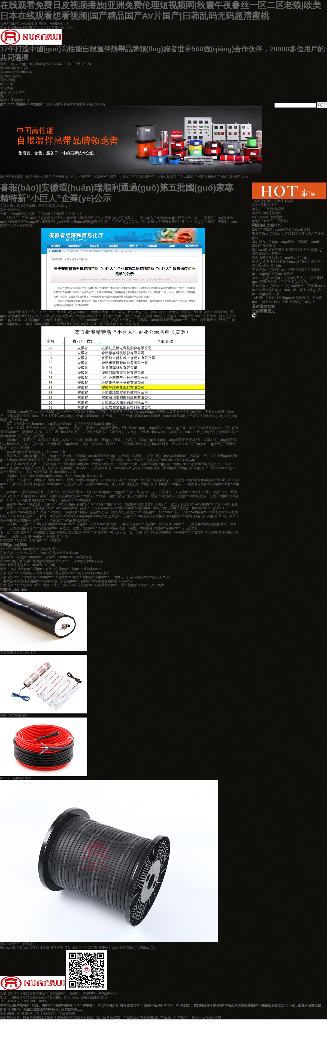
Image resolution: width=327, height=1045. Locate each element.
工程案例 (6, 88)
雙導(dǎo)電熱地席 (267, 213)
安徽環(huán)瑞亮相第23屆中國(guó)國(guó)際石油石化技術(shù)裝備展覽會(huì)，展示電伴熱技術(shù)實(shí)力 (82, 585)
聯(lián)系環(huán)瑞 (54, 23)
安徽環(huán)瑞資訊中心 (59, 176)
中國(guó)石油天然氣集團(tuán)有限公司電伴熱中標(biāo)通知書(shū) (50, 569)
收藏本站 (6, 23)
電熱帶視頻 (8, 80)
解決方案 (6, 84)
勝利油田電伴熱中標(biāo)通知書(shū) (27, 565)
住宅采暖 (52, 104)
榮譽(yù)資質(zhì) (12, 92)
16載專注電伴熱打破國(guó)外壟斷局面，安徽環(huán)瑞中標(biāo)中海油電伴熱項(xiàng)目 (287, 300)
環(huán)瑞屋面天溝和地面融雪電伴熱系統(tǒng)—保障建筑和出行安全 (51, 561)
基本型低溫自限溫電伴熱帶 (273, 201)
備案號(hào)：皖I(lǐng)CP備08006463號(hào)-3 (83, 993)
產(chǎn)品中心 (11, 76)
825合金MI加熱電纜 (268, 217)
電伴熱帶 (65, 104)
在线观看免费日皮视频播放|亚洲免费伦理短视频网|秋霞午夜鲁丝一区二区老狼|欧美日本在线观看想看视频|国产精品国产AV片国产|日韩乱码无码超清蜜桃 (110, 1017)
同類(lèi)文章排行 (267, 225)
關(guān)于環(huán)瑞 (16, 72)
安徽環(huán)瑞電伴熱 (45, 540)
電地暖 (77, 104)
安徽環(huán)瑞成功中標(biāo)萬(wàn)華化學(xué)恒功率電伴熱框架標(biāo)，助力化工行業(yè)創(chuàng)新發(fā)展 (288, 290)
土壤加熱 (98, 104)
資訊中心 (6, 96)
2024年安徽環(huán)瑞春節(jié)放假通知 (29, 549)
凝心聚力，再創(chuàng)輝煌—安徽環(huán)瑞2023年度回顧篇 (46, 557)
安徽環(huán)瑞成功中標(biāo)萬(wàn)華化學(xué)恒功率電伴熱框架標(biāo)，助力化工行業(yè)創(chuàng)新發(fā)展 (85, 577)
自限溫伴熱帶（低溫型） (18, 944)
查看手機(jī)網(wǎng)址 (55, 206)
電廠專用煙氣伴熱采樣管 (18, 652)
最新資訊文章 (263, 306)
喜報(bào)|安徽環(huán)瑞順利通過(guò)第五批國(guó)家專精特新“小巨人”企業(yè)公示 (185, 176)
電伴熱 (87, 104)
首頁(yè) (32, 176)
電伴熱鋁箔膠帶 (265, 205)
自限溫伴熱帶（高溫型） (272, 221)
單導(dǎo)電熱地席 (13, 715)
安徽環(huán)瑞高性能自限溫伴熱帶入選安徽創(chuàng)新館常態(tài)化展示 (68, 532)
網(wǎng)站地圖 (26, 23)
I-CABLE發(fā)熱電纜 (15, 778)
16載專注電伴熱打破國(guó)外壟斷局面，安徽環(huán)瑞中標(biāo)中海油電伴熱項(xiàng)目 (67, 581)
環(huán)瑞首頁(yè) (14, 68)
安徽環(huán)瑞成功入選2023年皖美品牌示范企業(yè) (39, 553)
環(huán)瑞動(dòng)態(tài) (100, 176)
